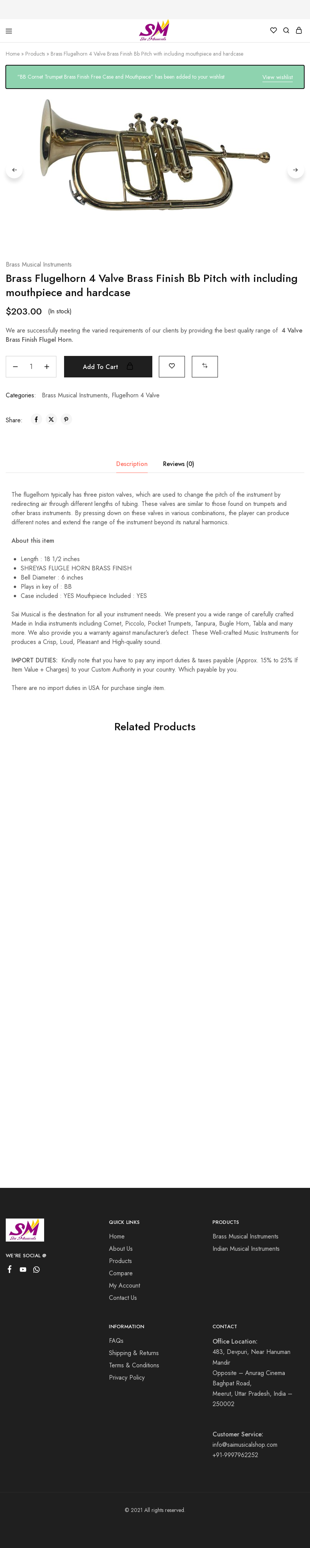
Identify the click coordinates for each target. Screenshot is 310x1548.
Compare (121, 1273)
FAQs (116, 1340)
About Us (121, 1248)
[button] (205, 365)
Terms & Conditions (134, 1365)
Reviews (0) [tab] (178, 463)
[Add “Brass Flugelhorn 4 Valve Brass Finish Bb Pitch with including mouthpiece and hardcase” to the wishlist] (172, 365)
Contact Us (123, 1297)
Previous (14, 169)
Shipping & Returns (134, 1353)
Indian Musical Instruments (246, 1248)
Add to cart (108, 366)
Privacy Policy (127, 1377)
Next (295, 169)
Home (13, 54)
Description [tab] (132, 463)
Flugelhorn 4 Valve (136, 394)
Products (35, 54)
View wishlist (277, 77)
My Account (124, 1285)
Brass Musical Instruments (39, 264)
